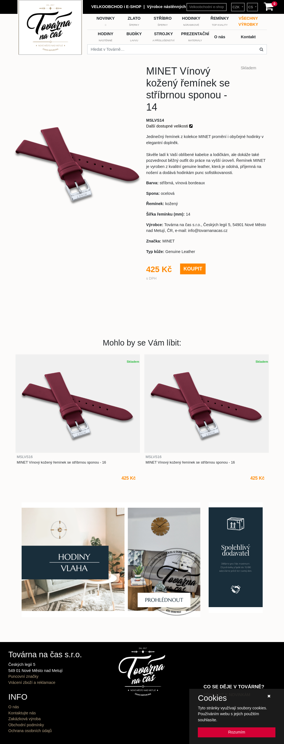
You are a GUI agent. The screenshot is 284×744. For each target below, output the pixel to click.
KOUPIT (192, 269)
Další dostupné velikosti (169, 126)
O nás (13, 707)
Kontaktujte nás (22, 713)
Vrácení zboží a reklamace (31, 682)
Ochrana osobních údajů (30, 730)
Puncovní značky (23, 676)
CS (251, 7)
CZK (236, 7)
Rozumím (236, 732)
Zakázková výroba (24, 719)
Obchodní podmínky (26, 725)
